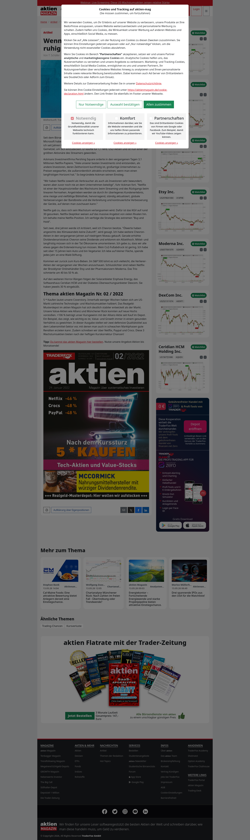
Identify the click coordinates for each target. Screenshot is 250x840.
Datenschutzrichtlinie (148, 83)
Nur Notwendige (91, 104)
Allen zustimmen (158, 104)
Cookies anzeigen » (83, 143)
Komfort (127, 118)
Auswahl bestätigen (125, 104)
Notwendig (86, 118)
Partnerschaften (169, 118)
